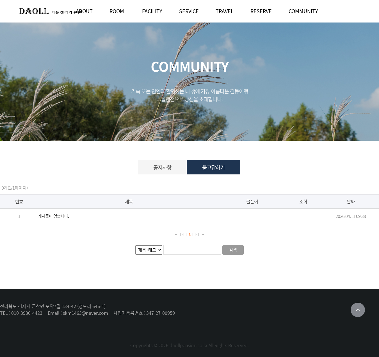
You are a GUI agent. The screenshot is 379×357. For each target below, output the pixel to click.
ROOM (116, 11)
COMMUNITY (303, 11)
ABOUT (84, 11)
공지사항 (162, 167)
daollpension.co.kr (188, 345)
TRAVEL (225, 11)
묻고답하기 (213, 167)
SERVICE (189, 11)
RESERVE (261, 11)
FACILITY (152, 11)
